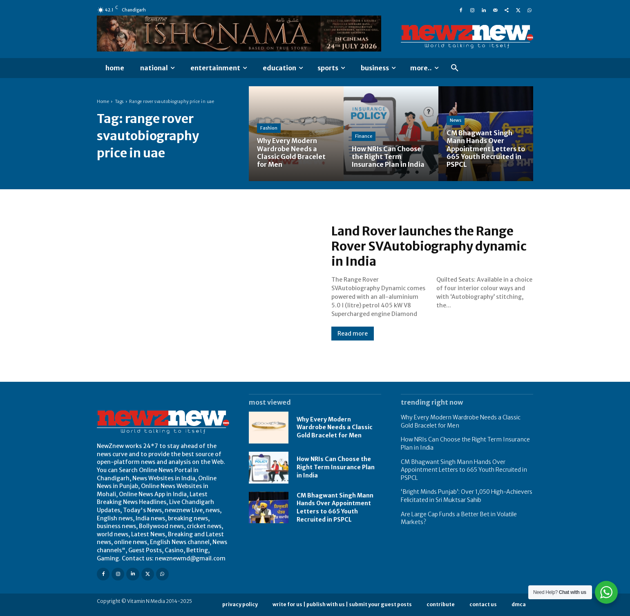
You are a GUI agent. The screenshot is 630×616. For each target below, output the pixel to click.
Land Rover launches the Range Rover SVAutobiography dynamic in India (429, 246)
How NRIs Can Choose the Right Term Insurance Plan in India (336, 467)
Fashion (268, 128)
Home (103, 101)
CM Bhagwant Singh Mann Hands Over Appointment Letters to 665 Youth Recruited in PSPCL (335, 507)
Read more (352, 333)
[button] (455, 68)
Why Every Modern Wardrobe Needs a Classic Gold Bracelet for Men (335, 427)
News (455, 120)
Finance (363, 136)
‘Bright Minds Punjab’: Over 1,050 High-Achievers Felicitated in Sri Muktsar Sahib (466, 496)
